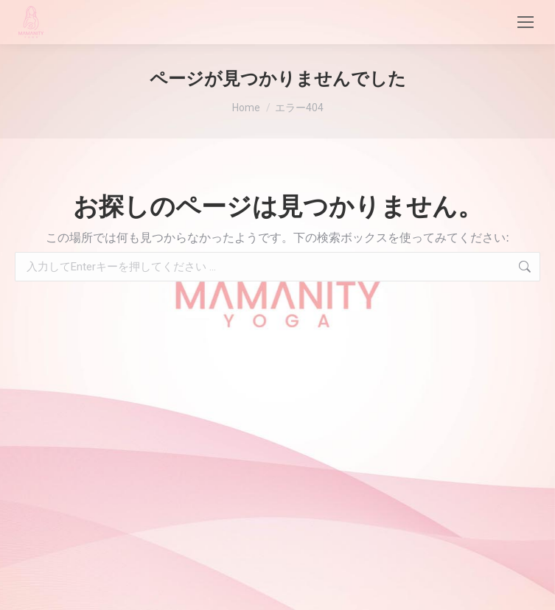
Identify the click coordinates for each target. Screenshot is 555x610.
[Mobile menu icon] (525, 22)
